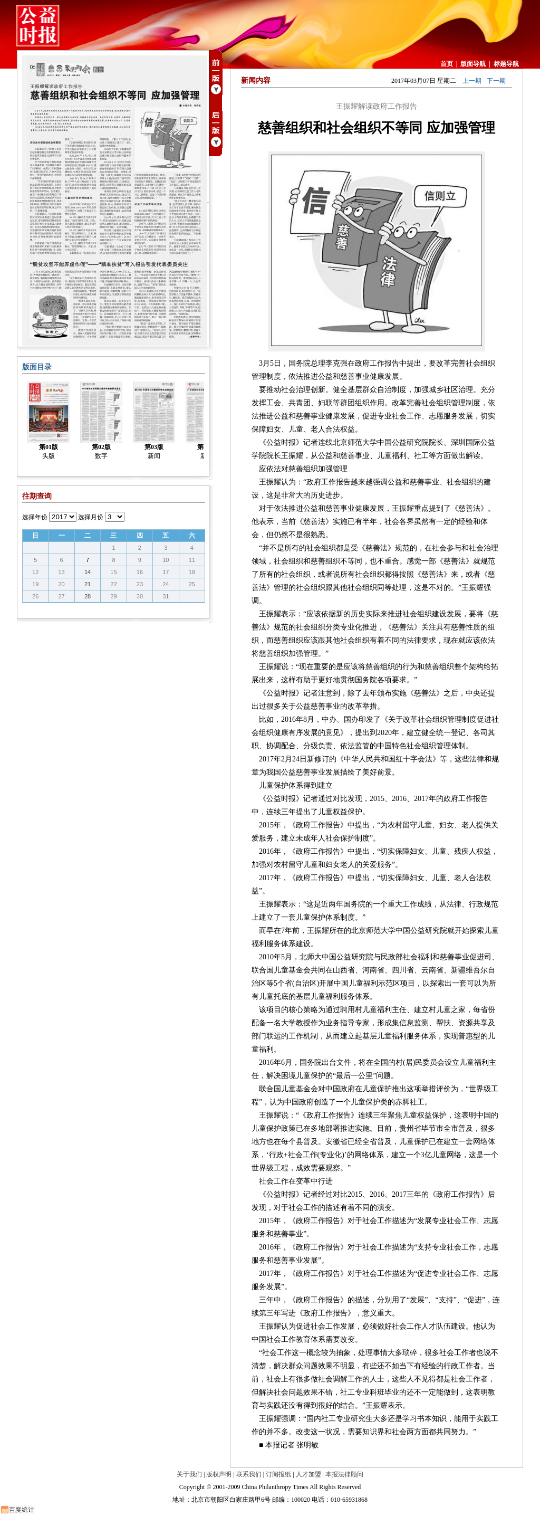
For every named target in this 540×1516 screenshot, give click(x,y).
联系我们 (249, 1474)
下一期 (496, 80)
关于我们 (189, 1474)
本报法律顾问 (344, 1474)
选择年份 (34, 517)
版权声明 (219, 1474)
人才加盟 (308, 1474)
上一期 (471, 80)
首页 (446, 64)
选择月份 (90, 517)
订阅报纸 (278, 1474)
